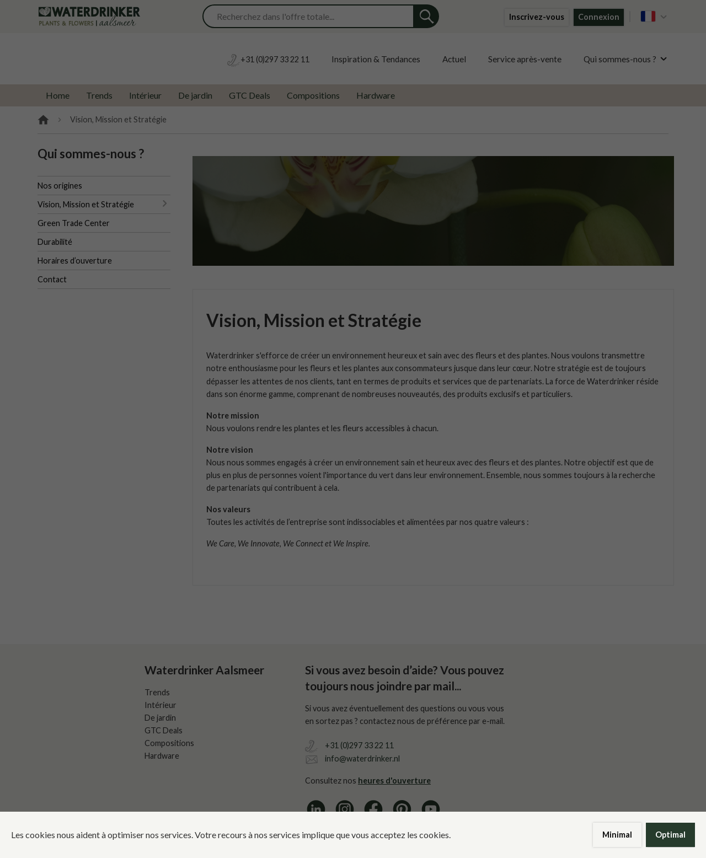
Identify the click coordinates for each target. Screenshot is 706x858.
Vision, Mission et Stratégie (86, 204)
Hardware (375, 95)
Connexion (598, 17)
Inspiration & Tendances (375, 59)
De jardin (195, 95)
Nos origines (60, 185)
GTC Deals (249, 95)
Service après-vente (524, 59)
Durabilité (55, 241)
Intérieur (145, 95)
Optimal (670, 834)
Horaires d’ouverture (75, 260)
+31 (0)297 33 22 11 (359, 745)
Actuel (454, 59)
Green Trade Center (74, 223)
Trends (99, 95)
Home (57, 95)
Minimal (617, 834)
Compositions (313, 95)
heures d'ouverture (394, 780)
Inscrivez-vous (536, 17)
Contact (52, 279)
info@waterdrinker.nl (362, 758)
